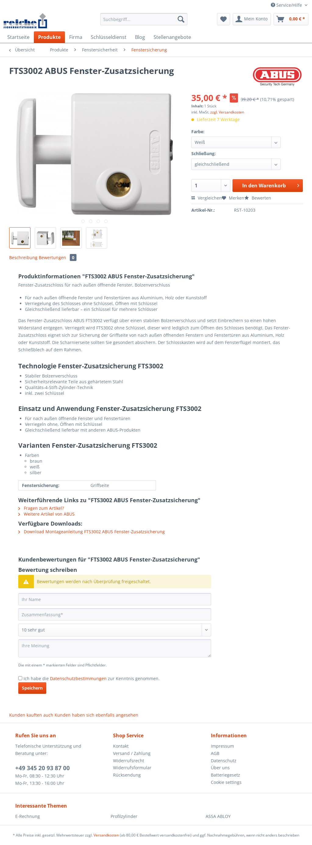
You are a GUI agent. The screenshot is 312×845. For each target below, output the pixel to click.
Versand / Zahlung (132, 753)
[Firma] (76, 37)
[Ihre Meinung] (114, 648)
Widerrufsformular (132, 767)
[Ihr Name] (114, 599)
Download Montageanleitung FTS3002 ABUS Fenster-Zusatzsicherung (91, 531)
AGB (215, 753)
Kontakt (121, 746)
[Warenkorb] (291, 19)
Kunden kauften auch (31, 715)
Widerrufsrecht (128, 760)
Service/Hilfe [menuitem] (287, 5)
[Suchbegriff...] (144, 19)
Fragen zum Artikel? (41, 508)
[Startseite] (18, 37)
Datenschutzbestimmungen (78, 678)
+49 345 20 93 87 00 (42, 768)
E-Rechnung (27, 816)
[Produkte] (49, 37)
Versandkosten (106, 835)
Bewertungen (57, 257)
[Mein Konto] (252, 19)
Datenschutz (223, 760)
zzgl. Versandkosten (227, 112)
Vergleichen (206, 198)
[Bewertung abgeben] (114, 630)
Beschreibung (23, 257)
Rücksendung (127, 775)
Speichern (32, 688)
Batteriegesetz (225, 775)
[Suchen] (181, 19)
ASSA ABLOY (218, 816)
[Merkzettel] (223, 19)
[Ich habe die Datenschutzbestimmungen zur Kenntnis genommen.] (20, 678)
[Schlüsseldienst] (109, 37)
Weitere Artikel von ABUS (46, 514)
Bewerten (257, 198)
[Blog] (140, 37)
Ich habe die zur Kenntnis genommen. (91, 678)
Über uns (220, 767)
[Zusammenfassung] (114, 614)
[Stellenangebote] (172, 37)
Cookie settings (226, 782)
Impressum (222, 746)
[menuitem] (144, 22)
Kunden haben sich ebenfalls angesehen (96, 715)
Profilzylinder (124, 816)
